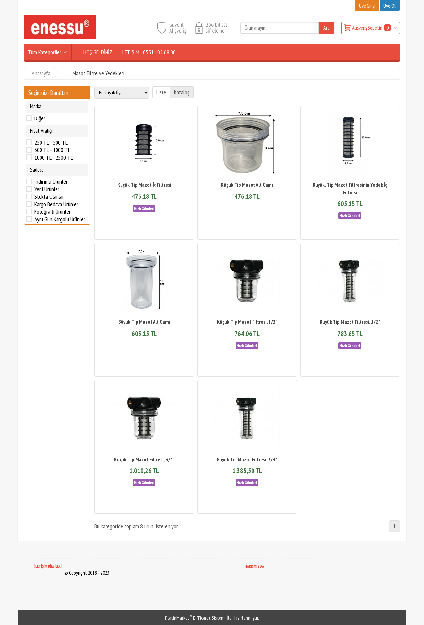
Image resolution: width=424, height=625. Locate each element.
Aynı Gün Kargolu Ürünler (59, 219)
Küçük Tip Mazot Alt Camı (247, 184)
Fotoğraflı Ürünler (52, 212)
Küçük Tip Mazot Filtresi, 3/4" (144, 459)
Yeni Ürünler (46, 189)
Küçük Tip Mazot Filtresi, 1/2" (247, 322)
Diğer (39, 118)
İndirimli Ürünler (51, 182)
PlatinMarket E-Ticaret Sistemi (195, 618)
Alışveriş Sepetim (372, 27)
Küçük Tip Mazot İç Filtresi (144, 184)
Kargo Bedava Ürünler (56, 204)
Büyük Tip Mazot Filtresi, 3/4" (247, 459)
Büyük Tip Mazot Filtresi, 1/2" (350, 322)
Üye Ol (389, 5)
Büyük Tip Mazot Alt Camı (144, 322)
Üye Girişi (367, 5)
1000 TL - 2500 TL (53, 157)
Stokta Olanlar (49, 197)
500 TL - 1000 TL (52, 150)
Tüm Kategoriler (44, 52)
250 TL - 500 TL (51, 142)
